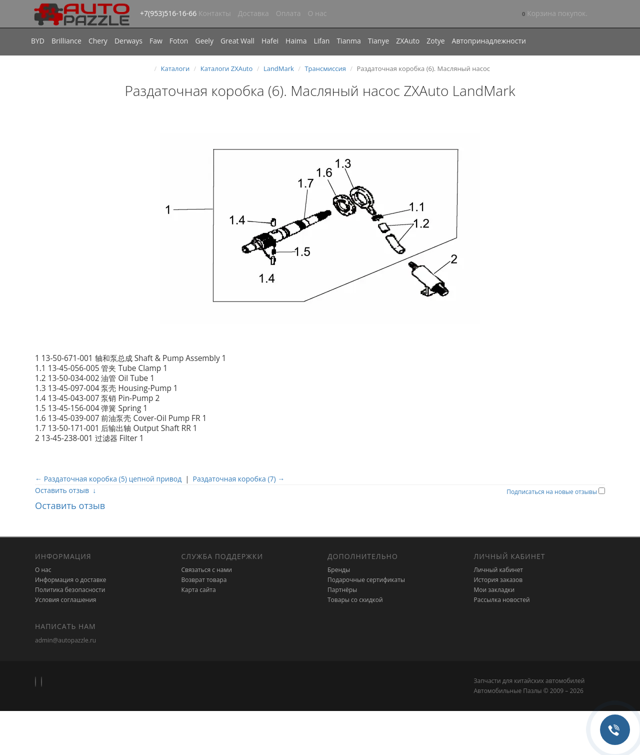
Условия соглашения (65, 600)
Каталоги (175, 68)
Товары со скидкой (355, 600)
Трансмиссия (325, 68)
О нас (317, 13)
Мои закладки (494, 590)
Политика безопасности (70, 590)
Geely (204, 41)
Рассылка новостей (502, 600)
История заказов (498, 580)
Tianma (348, 41)
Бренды (339, 570)
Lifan (322, 41)
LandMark (279, 68)
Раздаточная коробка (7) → (239, 479)
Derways (128, 41)
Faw (156, 41)
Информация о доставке (70, 580)
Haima (296, 41)
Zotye (435, 41)
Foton (179, 41)
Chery (98, 41)
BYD (37, 41)
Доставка (253, 13)
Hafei (270, 41)
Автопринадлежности (489, 41)
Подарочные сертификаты (366, 580)
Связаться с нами (207, 570)
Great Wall (237, 41)
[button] (554, 14)
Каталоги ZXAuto (226, 68)
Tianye (379, 41)
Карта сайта (199, 590)
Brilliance (67, 41)
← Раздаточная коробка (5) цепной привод (108, 479)
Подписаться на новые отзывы (552, 492)
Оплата (288, 13)
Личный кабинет (499, 570)
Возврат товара (204, 580)
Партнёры (342, 590)
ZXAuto (408, 41)
